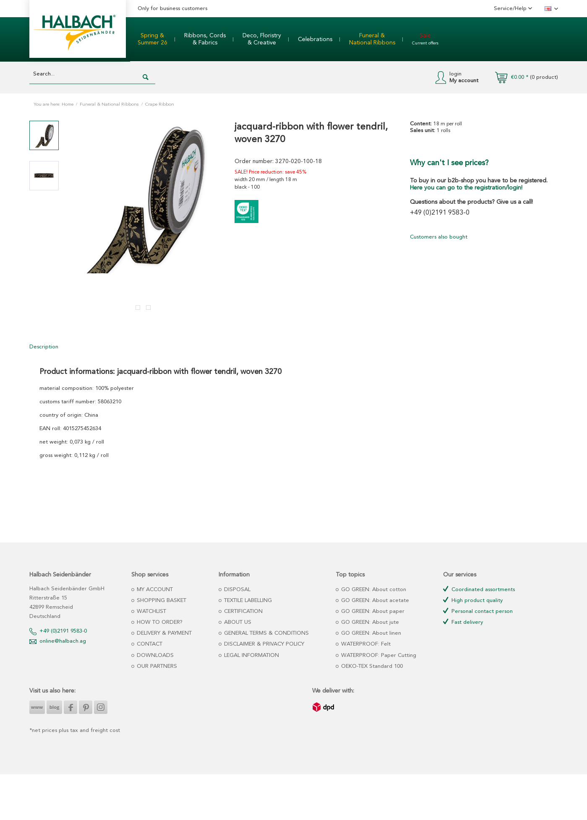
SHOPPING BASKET (160, 600)
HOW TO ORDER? (159, 622)
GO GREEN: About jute (369, 622)
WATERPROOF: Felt (365, 644)
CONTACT (148, 644)
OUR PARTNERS (156, 666)
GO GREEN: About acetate (374, 600)
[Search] (145, 78)
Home (67, 104)
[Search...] (92, 74)
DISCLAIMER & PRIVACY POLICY (263, 644)
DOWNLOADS (154, 655)
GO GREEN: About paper (371, 611)
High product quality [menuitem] (473, 600)
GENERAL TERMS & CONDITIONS (265, 633)
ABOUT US (236, 622)
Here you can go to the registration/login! (466, 188)
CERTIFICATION (242, 611)
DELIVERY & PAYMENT (163, 633)
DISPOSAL (236, 589)
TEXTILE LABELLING (247, 600)
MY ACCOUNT (154, 589)
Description (43, 347)
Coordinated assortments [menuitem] (479, 589)
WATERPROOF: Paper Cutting (377, 655)
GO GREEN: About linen (370, 633)
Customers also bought (438, 237)
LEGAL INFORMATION (250, 655)
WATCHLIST (150, 611)
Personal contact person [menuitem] (478, 611)
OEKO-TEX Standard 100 (371, 666)
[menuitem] (152, 39)
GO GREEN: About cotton (372, 589)
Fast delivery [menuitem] (463, 622)
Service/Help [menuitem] (511, 8)
